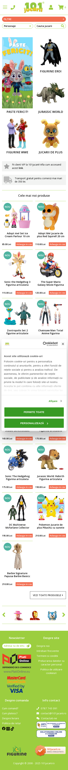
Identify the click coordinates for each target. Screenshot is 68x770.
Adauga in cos (24, 244)
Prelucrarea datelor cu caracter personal (51, 662)
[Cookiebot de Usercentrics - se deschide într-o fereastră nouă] (43, 344)
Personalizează (34, 423)
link (21, 168)
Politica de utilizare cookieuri (51, 671)
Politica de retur (11, 723)
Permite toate (34, 411)
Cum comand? (10, 708)
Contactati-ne (46, 718)
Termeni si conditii (47, 656)
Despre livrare (10, 718)
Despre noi (43, 646)
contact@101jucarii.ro (51, 713)
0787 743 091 (47, 708)
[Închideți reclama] (63, 344)
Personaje (17, 26)
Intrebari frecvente (47, 651)
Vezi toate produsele (48, 595)
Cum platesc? (10, 713)
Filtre (34, 19)
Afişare (53, 401)
